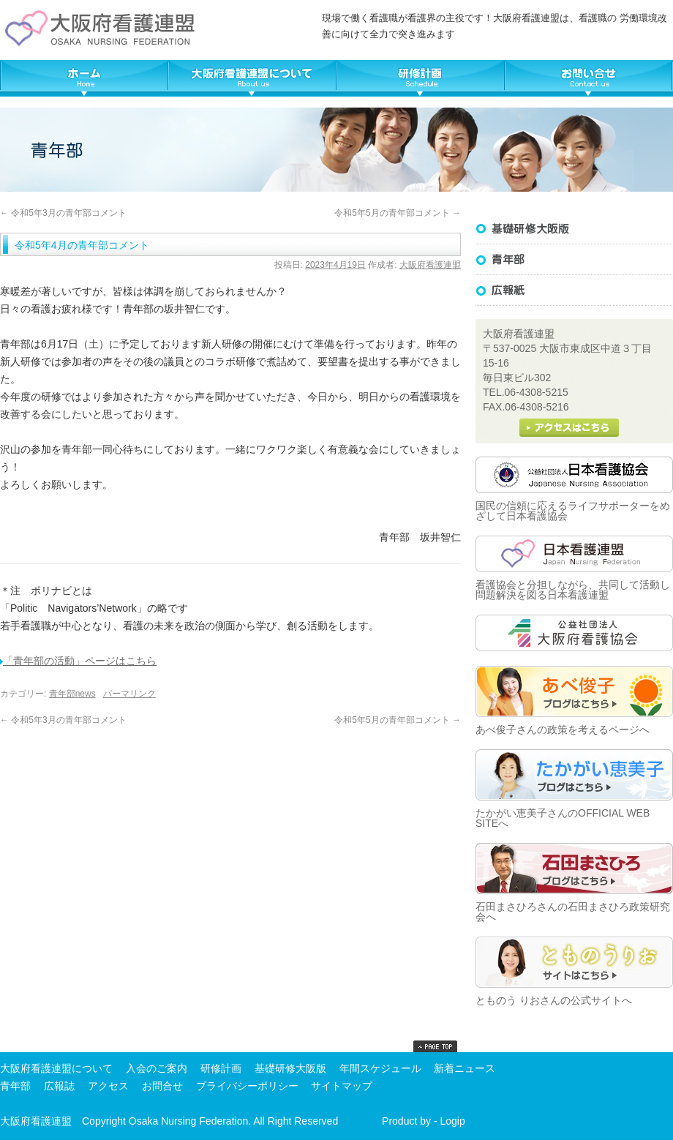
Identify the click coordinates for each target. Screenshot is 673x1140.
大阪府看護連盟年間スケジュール (420, 78)
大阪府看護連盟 (430, 265)
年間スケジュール (380, 1068)
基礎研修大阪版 (574, 229)
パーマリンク (129, 694)
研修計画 (220, 1068)
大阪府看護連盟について (252, 78)
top (435, 1046)
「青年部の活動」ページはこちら (78, 661)
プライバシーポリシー (247, 1086)
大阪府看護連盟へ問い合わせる (589, 78)
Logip (452, 1121)
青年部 (15, 1086)
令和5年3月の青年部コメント (63, 213)
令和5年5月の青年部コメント (397, 213)
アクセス (108, 1086)
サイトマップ (341, 1086)
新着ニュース (464, 1068)
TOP (84, 78)
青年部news (72, 694)
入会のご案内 (156, 1068)
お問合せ (162, 1086)
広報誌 (574, 290)
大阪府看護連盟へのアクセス (569, 428)
